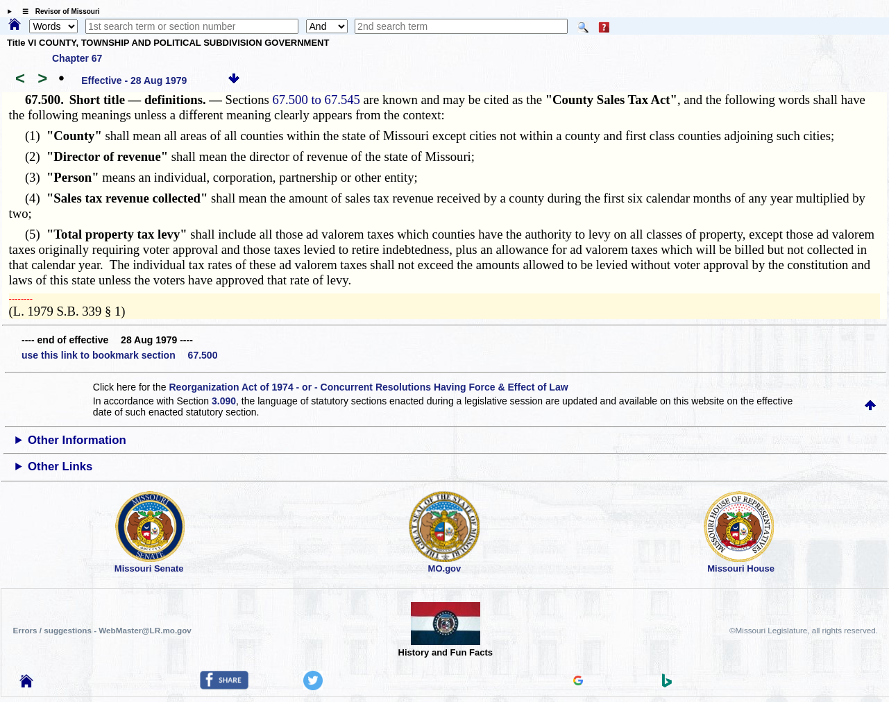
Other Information (77, 440)
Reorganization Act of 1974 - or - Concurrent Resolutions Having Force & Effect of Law (368, 387)
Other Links (60, 466)
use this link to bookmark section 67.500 (119, 355)
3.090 (224, 400)
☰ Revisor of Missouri (57, 11)
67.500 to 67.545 (315, 99)
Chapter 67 (77, 58)
